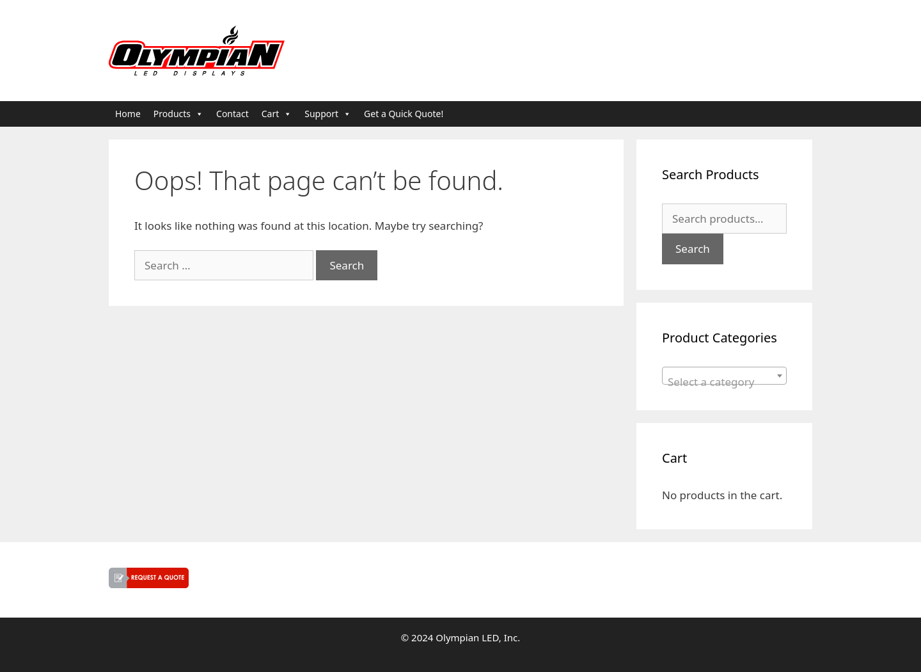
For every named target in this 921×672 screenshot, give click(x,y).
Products (178, 114)
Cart (277, 114)
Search (692, 248)
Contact (232, 114)
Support (327, 114)
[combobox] (724, 376)
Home (128, 114)
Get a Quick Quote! (403, 114)
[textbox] (724, 381)
